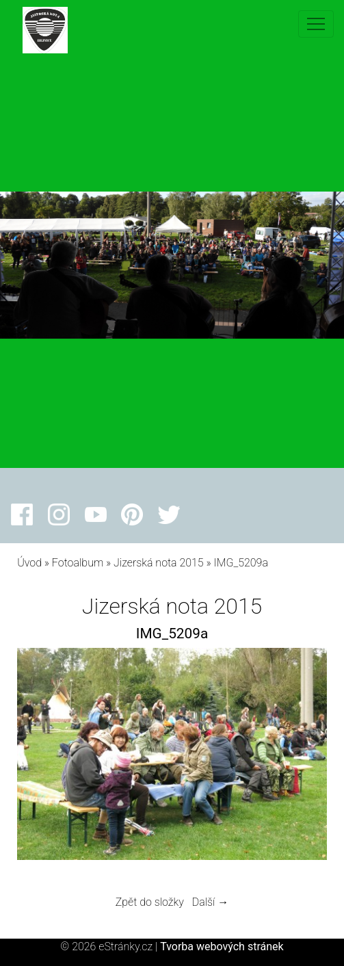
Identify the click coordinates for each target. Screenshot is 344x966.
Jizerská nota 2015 (159, 562)
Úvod (29, 562)
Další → (210, 902)
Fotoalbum (77, 562)
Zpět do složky (150, 902)
